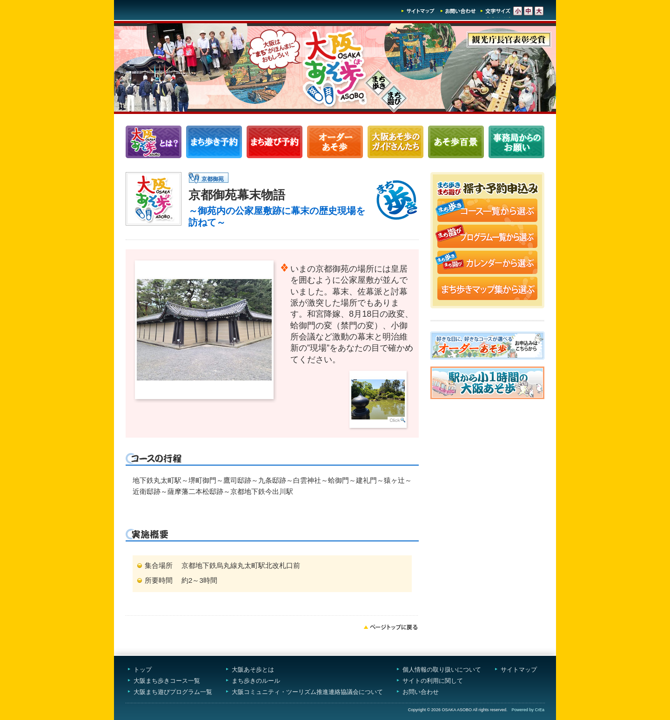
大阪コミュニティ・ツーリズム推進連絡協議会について (307, 691)
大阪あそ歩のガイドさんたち (395, 142)
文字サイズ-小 (517, 11)
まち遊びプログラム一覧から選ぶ (487, 237)
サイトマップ (418, 11)
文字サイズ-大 (539, 11)
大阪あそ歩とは (253, 669)
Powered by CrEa (527, 709)
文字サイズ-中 (528, 11)
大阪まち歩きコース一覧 (167, 680)
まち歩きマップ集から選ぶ (487, 289)
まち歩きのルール (256, 680)
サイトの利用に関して (432, 680)
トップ (143, 669)
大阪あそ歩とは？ (153, 142)
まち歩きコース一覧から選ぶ (487, 211)
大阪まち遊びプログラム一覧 (173, 691)
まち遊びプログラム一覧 (274, 142)
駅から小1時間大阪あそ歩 (487, 383)
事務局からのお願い (516, 142)
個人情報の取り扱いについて (441, 669)
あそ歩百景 (456, 142)
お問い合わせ (458, 11)
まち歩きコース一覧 (214, 142)
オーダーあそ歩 (335, 142)
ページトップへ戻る (391, 627)
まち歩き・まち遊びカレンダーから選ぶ (487, 263)
